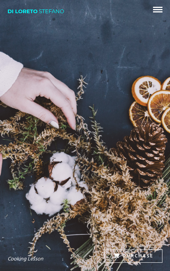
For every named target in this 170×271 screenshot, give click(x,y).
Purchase (133, 256)
